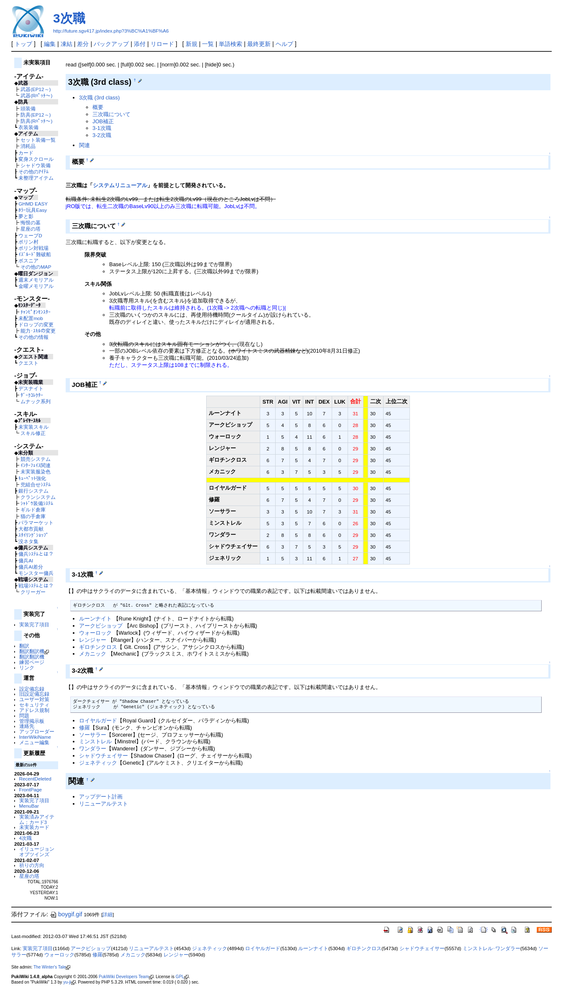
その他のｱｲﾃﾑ (33, 171)
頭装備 (28, 108)
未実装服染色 (35, 471)
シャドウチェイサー (103, 756)
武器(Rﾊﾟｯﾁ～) (36, 95)
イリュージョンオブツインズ (36, 851)
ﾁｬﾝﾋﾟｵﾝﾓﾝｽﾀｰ (35, 312)
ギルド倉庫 (33, 509)
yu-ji (69, 982)
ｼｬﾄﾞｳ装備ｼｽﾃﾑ (36, 503)
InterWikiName (35, 737)
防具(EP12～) (35, 114)
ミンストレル (95, 741)
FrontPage (30, 789)
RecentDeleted (35, 778)
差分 (83, 44)
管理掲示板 (31, 721)
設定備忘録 (31, 689)
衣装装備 (28, 127)
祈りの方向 (31, 865)
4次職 (25, 838)
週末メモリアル (36, 279)
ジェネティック (98, 763)
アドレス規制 (34, 710)
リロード (162, 44)
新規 (191, 44)
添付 (140, 44)
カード (25, 152)
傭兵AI (25, 560)
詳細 (107, 914)
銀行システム (33, 490)
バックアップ (111, 44)
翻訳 (24, 645)
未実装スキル (33, 427)
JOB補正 (103, 121)
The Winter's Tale (51, 967)
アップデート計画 (101, 796)
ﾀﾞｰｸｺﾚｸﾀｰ (31, 395)
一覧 (208, 44)
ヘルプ (284, 44)
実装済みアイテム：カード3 (36, 819)
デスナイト (31, 388)
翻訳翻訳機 (34, 651)
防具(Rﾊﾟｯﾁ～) (36, 121)
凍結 (66, 44)
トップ (23, 44)
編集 (50, 44)
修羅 (84, 728)
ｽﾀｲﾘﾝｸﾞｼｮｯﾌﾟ (33, 535)
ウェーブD (30, 235)
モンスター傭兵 (36, 573)
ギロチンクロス (98, 647)
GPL (182, 976)
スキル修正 (33, 433)
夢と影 (25, 216)
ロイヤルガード (98, 720)
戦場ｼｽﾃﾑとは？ (36, 585)
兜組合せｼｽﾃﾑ (35, 484)
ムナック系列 (35, 401)
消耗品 (28, 146)
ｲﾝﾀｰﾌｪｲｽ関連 (35, 465)
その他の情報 (33, 337)
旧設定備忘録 (34, 694)
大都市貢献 (31, 528)
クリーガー (33, 592)
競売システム (35, 459)
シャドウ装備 (35, 165)
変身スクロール (36, 159)
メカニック (92, 654)
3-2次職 (101, 135)
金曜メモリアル (36, 286)
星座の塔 (30, 228)
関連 (84, 145)
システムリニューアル (120, 185)
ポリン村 (28, 241)
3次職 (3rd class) (99, 97)
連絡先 (26, 726)
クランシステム (38, 497)
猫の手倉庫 (33, 516)
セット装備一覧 (38, 139)
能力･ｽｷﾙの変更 (38, 330)
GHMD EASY (33, 203)
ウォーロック (95, 633)
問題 (24, 715)
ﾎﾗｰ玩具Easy (32, 210)
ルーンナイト (95, 618)
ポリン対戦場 (33, 248)
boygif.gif (66, 914)
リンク (26, 667)
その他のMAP (35, 266)
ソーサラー (92, 735)
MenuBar (29, 805)
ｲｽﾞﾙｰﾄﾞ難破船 (34, 254)
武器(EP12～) (35, 89)
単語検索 (230, 44)
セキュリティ (34, 704)
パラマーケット (36, 522)
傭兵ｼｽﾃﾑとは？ (36, 554)
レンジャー (92, 640)
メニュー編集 (34, 742)
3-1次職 (101, 128)
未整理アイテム (36, 178)
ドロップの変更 (36, 324)
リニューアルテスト (103, 804)
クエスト (28, 363)
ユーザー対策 (34, 699)
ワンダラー (92, 748)
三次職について (111, 114)
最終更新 (259, 44)
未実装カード (34, 827)
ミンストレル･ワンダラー (491, 948)
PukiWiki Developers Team (126, 976)
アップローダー (36, 731)
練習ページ (31, 662)
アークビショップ (101, 626)
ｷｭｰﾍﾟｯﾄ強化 (32, 478)
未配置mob (30, 318)
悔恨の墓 (30, 222)
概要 (97, 107)
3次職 (69, 18)
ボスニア (28, 260)
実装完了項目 (34, 624)
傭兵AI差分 (30, 567)
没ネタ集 (28, 541)
